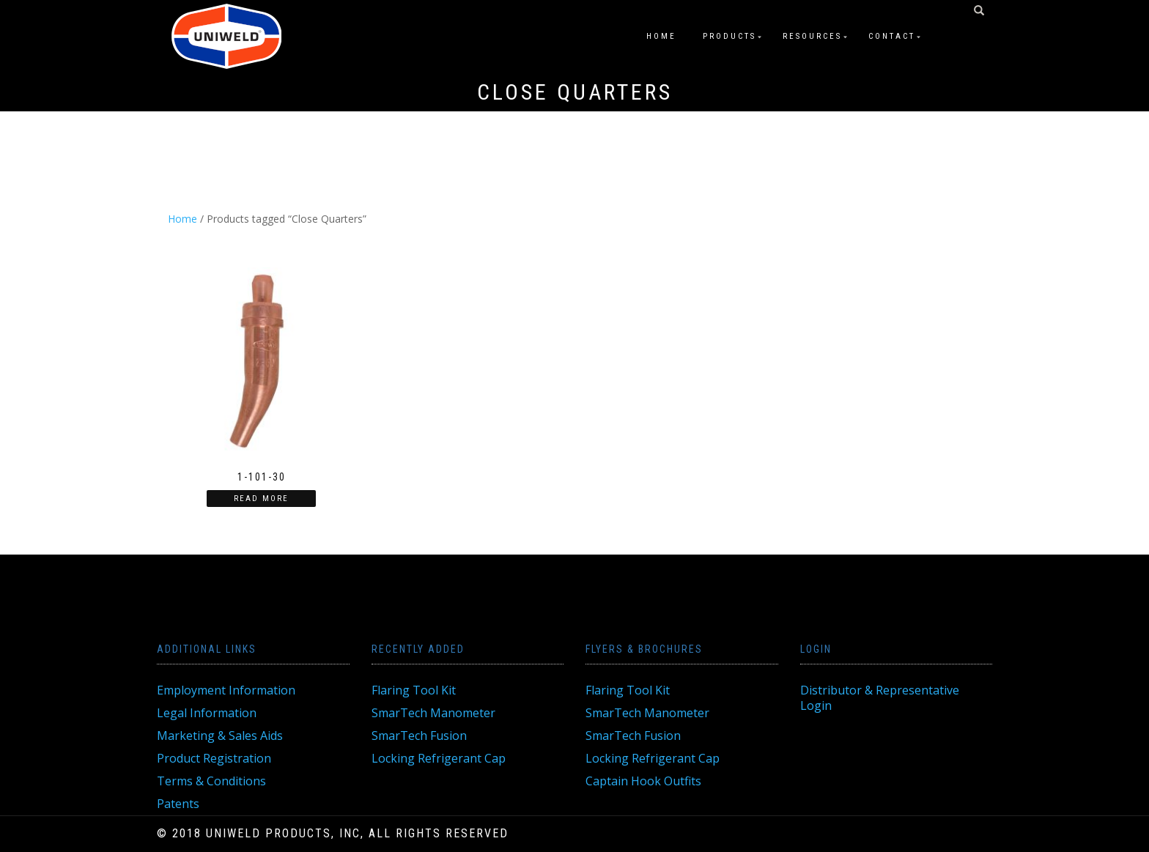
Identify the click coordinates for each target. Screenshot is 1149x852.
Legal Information (206, 713)
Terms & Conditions (211, 781)
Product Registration (214, 758)
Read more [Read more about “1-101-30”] (261, 498)
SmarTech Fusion (419, 735)
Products (729, 36)
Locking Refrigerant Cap (439, 758)
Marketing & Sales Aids (220, 735)
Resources (812, 36)
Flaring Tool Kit (414, 690)
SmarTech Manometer (433, 713)
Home (661, 36)
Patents (178, 804)
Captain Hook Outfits (643, 781)
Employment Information (226, 690)
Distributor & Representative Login (879, 698)
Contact (891, 36)
